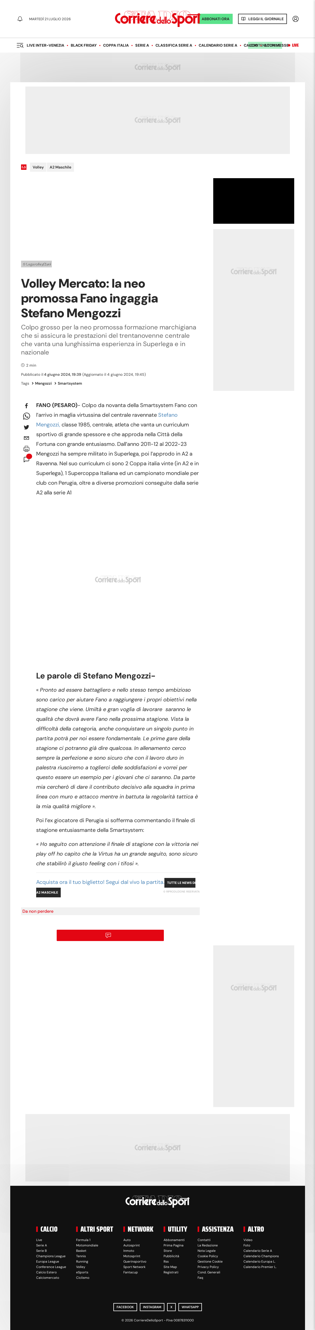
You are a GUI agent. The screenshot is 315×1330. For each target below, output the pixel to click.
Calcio (251, 45)
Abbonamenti (174, 1240)
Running (82, 1261)
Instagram (152, 1307)
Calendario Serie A (218, 45)
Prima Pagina (174, 1245)
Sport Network (134, 1267)
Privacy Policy (208, 1267)
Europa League (47, 1261)
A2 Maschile (60, 167)
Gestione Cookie (210, 1261)
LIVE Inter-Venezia (45, 45)
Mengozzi (42, 383)
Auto (127, 1240)
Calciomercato (47, 1278)
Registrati (171, 1272)
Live (295, 45)
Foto (246, 1245)
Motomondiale (87, 1245)
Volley (38, 167)
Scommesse (276, 45)
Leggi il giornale (266, 19)
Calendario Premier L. (259, 1267)
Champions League (51, 1256)
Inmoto (128, 1251)
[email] (26, 438)
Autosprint (131, 1245)
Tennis (81, 1256)
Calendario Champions (261, 1256)
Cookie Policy (208, 1256)
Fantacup (130, 1272)
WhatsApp (190, 1307)
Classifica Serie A (173, 45)
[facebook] (26, 405)
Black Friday (84, 45)
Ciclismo (82, 1278)
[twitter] (26, 427)
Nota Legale (207, 1251)
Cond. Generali (209, 1272)
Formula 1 (83, 1240)
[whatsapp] (26, 416)
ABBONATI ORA (215, 19)
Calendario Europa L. (259, 1261)
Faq (200, 1278)
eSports (82, 1272)
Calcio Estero (46, 1272)
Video (247, 1240)
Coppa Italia (116, 45)
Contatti (204, 1240)
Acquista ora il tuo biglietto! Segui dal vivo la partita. (100, 881)
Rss (166, 1261)
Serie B (41, 1251)
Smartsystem (68, 383)
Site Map (170, 1267)
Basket (81, 1251)
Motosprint (131, 1256)
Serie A (142, 45)
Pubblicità (171, 1256)
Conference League (51, 1267)
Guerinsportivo (134, 1261)
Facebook (125, 1307)
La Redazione (208, 1245)
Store (168, 1251)
